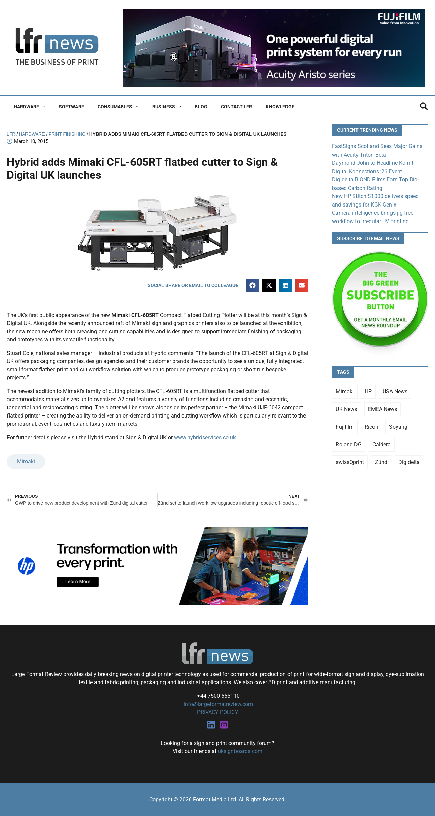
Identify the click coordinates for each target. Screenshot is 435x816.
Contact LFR (214, 106)
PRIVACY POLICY (217, 712)
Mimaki (26, 461)
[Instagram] (224, 724)
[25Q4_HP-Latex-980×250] (157, 565)
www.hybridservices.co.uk (205, 437)
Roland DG (349, 443)
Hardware (27, 106)
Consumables (107, 106)
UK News (346, 407)
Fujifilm (345, 425)
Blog (182, 106)
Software (65, 106)
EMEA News (382, 407)
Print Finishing (69, 134)
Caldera (381, 443)
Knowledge (253, 106)
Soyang (398, 425)
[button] (40, 106)
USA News (395, 390)
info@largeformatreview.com (217, 703)
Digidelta (409, 460)
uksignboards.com (240, 750)
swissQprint (350, 460)
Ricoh (371, 425)
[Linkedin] (211, 724)
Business (152, 106)
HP (368, 390)
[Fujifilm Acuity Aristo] (274, 47)
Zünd (381, 460)
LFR (11, 134)
